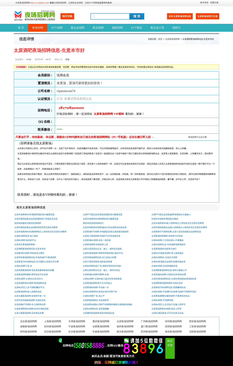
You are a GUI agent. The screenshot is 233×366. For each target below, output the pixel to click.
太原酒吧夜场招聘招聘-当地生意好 (167, 283)
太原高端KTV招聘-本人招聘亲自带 (30, 304)
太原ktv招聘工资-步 (23, 266)
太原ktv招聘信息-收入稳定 (26, 236)
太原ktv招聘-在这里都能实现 (164, 266)
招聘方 (176, 27)
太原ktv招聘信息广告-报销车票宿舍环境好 (102, 266)
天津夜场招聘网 (76, 321)
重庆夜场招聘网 (101, 321)
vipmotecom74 (66, 91)
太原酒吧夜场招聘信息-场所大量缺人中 (169, 270)
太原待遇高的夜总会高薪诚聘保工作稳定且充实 (36, 219)
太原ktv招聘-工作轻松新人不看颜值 (167, 240)
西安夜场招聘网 (197, 321)
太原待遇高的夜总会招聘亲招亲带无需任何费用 (36, 227)
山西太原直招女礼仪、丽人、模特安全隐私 (102, 249)
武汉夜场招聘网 (52, 331)
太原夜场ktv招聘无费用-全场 (96, 274)
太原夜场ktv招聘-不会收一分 (96, 287)
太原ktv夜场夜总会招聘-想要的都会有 (168, 261)
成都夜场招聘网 (28, 326)
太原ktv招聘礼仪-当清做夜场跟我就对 (168, 244)
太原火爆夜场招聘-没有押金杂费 (29, 313)
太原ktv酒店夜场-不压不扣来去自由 (167, 313)
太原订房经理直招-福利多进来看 (97, 261)
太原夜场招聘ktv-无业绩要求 (96, 300)
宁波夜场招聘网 (76, 326)
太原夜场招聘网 (22, 3)
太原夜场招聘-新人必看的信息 (28, 291)
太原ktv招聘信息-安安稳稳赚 (96, 309)
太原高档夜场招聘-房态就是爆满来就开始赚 (34, 270)
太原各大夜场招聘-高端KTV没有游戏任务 (101, 236)
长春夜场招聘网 (101, 331)
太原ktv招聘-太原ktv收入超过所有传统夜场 (102, 279)
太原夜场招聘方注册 (208, 16)
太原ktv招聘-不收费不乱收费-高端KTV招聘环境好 (174, 291)
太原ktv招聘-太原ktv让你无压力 (28, 279)
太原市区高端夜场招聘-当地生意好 (30, 300)
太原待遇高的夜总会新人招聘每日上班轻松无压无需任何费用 (179, 227)
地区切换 (67, 16)
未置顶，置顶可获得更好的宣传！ (80, 83)
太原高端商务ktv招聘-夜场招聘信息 (30, 283)
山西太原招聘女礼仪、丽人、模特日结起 (101, 270)
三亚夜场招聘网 (197, 326)
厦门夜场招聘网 (149, 326)
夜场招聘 (37, 27)
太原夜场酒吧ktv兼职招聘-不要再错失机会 (170, 296)
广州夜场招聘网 (149, 321)
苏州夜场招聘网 (149, 331)
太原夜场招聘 (60, 3)
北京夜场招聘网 (28, 321)
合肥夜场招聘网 (101, 326)
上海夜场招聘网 (52, 321)
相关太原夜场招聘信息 (31, 207)
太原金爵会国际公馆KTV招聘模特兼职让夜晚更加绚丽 (107, 304)
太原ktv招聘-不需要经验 (162, 300)
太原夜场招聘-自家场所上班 (95, 244)
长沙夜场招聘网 (76, 331)
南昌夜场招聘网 (173, 331)
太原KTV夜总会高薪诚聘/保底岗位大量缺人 (171, 214)
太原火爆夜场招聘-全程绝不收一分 (30, 296)
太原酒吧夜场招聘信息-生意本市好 (30, 249)
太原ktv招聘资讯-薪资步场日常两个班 (100, 291)
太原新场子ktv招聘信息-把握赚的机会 (168, 287)
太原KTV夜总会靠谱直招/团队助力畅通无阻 (102, 214)
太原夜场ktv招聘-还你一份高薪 (97, 240)
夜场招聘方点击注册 (197, 137)
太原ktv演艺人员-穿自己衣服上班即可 (168, 304)
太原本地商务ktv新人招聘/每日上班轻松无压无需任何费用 (177, 223)
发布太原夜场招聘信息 (180, 16)
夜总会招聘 (77, 27)
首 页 (21, 27)
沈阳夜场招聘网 (197, 331)
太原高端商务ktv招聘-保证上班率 (166, 309)
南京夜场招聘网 (125, 331)
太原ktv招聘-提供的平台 (25, 240)
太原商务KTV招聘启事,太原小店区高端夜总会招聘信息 (176, 231)
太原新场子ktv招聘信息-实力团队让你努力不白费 (36, 261)
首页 (160, 39)
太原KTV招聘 (91, 3)
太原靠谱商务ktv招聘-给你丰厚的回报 (31, 309)
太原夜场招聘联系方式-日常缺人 (97, 283)
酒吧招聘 (117, 27)
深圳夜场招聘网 (173, 321)
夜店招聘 (98, 27)
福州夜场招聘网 (125, 326)
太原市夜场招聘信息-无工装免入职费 (99, 257)
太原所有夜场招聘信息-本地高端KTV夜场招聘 (35, 257)
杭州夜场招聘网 (52, 326)
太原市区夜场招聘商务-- (25, 244)
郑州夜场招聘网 (28, 331)
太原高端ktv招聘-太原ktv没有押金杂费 (168, 274)
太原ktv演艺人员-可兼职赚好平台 (29, 287)
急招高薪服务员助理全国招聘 (27, 223)
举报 (67, 59)
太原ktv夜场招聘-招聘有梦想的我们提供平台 (103, 253)
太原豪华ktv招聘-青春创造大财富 (29, 253)
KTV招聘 (57, 27)
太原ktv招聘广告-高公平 (94, 296)
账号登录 (204, 2)
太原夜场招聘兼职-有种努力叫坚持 (167, 236)
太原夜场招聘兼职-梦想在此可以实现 (31, 274)
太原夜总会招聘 (75, 3)
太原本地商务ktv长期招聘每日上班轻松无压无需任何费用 (40, 231)
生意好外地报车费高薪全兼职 (164, 219)
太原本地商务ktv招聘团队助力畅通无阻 (100, 219)
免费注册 (214, 2)
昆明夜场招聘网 (173, 326)
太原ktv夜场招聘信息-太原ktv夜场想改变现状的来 (174, 279)
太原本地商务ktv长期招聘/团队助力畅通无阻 (34, 214)
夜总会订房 (157, 27)
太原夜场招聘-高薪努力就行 (164, 249)
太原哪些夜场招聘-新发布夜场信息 (98, 313)
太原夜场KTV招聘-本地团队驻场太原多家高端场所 (106, 231)
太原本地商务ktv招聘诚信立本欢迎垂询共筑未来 (105, 227)
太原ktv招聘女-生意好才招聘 (164, 257)
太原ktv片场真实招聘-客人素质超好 (167, 253)
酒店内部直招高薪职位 (93, 223)
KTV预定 (136, 27)
